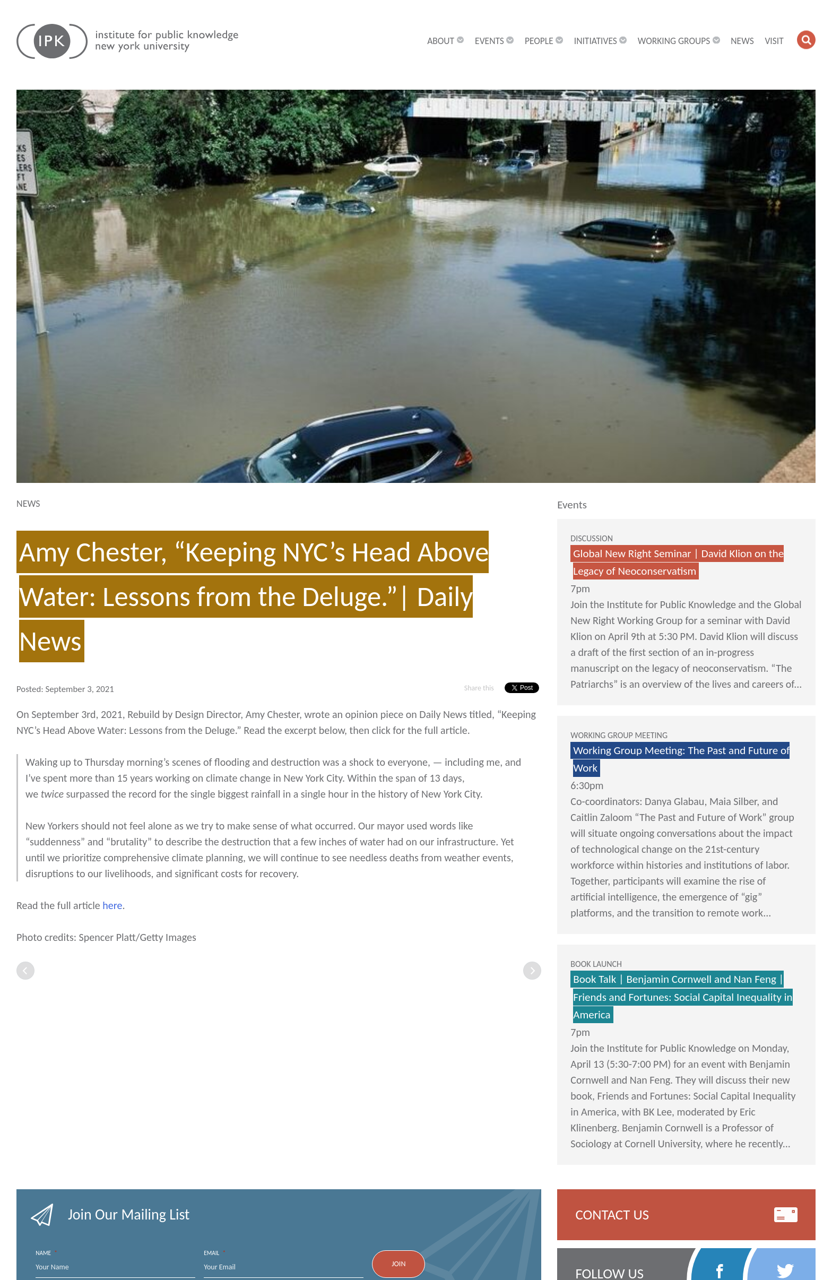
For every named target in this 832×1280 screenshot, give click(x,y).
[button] (806, 40)
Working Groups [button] (679, 41)
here (112, 905)
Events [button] (494, 41)
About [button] (445, 41)
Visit (774, 41)
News (742, 41)
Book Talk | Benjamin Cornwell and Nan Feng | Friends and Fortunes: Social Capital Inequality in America (682, 997)
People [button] (544, 41)
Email (215, 1253)
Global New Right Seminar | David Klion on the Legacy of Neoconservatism (678, 562)
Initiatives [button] (600, 41)
